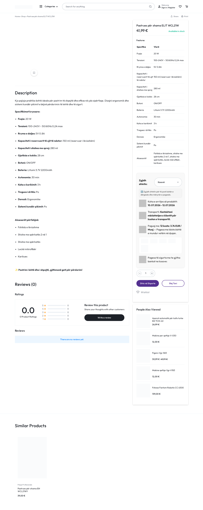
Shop (23, 16)
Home (17, 16)
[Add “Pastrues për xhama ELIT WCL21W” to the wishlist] (142, 292)
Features (140, 40)
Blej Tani (173, 283)
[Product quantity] (146, 273)
